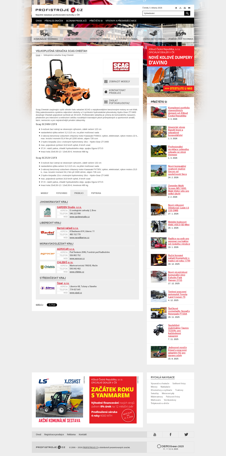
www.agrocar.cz (77, 258)
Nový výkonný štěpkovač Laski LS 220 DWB (178, 207)
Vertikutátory (170, 400)
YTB (155, 434)
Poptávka (96, 193)
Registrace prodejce (54, 434)
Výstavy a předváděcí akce (121, 20)
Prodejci (78, 193)
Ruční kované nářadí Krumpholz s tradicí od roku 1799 (179, 258)
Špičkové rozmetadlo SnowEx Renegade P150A (179, 311)
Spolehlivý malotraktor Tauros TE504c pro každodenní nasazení (178, 330)
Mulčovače (156, 400)
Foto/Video (61, 193)
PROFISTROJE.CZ (59, 10)
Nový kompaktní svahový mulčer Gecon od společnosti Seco (177, 170)
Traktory (179, 390)
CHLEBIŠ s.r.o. (65, 262)
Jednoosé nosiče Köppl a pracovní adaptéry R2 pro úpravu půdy (177, 351)
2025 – (170, 447)
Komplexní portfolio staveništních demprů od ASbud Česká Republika (179, 111)
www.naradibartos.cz (79, 237)
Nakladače (165, 386)
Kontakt (83, 434)
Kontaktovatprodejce (115, 92)
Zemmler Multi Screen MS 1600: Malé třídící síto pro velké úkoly (178, 189)
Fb (171, 434)
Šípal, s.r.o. (63, 283)
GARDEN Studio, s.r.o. (69, 207)
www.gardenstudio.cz (80, 216)
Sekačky (155, 393)
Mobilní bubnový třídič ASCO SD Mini (178, 223)
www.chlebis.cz (77, 271)
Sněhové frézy (179, 383)
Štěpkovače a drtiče (160, 403)
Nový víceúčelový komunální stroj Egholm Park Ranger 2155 (177, 276)
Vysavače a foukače (160, 383)
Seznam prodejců (76, 20)
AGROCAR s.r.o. (66, 249)
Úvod (39, 20)
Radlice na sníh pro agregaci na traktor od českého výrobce (179, 241)
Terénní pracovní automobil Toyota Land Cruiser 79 (177, 294)
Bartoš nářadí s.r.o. (67, 228)
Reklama (71, 434)
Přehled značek (54, 20)
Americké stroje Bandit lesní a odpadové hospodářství (176, 131)
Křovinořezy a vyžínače (161, 390)
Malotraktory (157, 396)
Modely (44, 193)
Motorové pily (168, 393)
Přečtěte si (96, 20)
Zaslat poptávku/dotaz (117, 102)
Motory (154, 386)
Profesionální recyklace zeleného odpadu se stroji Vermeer (178, 150)
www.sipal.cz (76, 292)
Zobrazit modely (117, 81)
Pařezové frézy (173, 396)
